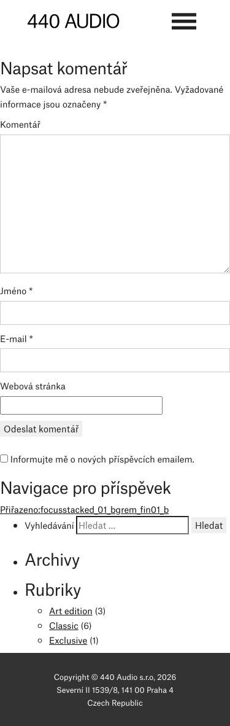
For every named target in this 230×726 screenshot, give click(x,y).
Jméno (16, 290)
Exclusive (68, 639)
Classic (64, 625)
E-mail (16, 338)
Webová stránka (33, 385)
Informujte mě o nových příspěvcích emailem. (102, 458)
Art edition (71, 610)
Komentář (20, 123)
